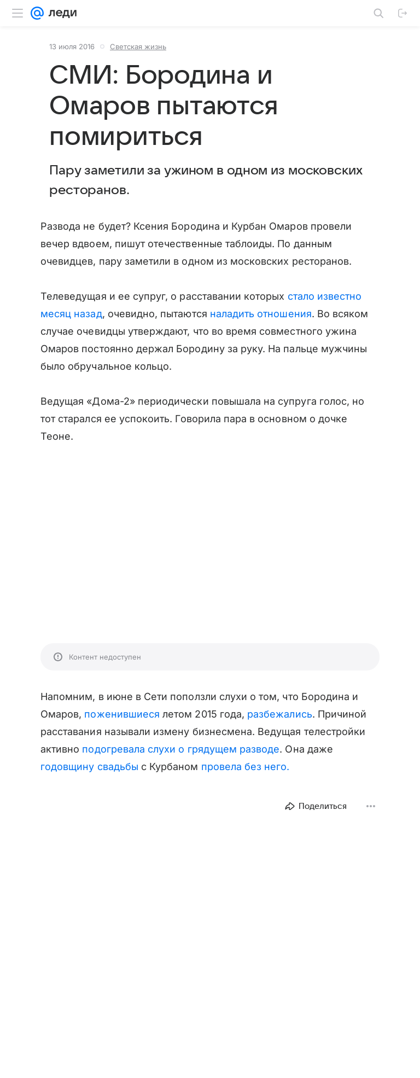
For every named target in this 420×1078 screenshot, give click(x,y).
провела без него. (245, 766)
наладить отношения (261, 313)
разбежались (279, 714)
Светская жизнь (138, 46)
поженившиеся (122, 714)
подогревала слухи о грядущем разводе (180, 749)
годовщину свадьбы (89, 766)
